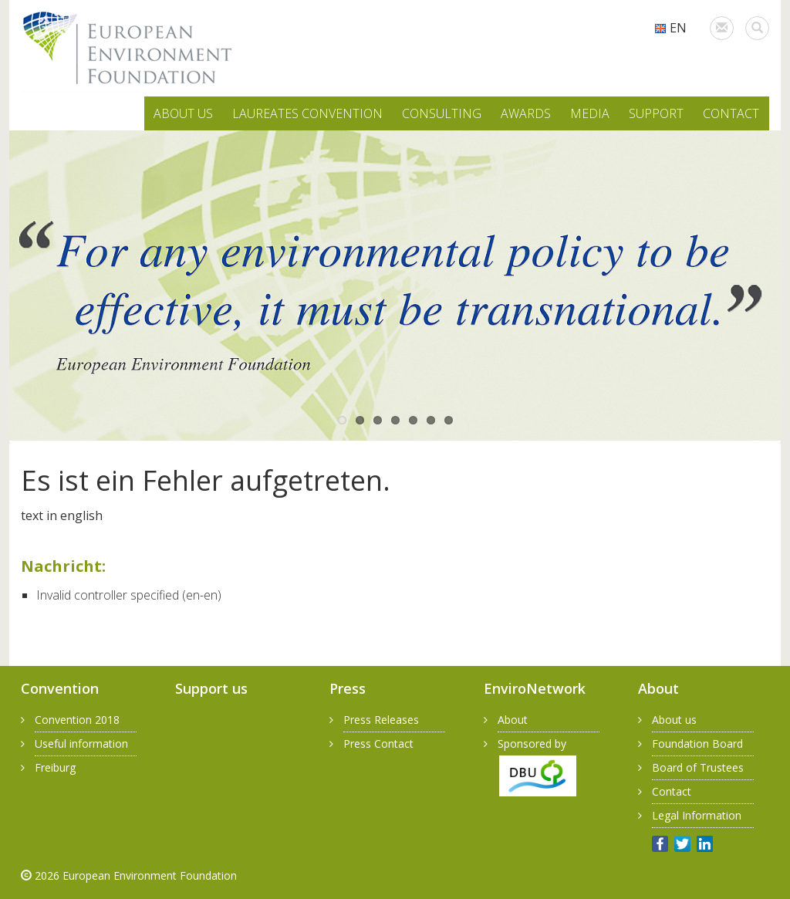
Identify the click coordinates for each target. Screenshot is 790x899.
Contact (671, 791)
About (513, 719)
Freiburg (55, 767)
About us (674, 719)
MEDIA (589, 113)
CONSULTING (441, 113)
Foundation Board (697, 743)
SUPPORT (656, 113)
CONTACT (731, 113)
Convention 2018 (77, 719)
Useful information (81, 743)
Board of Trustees (698, 767)
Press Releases (381, 719)
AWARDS (526, 113)
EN (670, 27)
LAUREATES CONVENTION (307, 113)
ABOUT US (183, 113)
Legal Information (696, 815)
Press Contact (378, 743)
